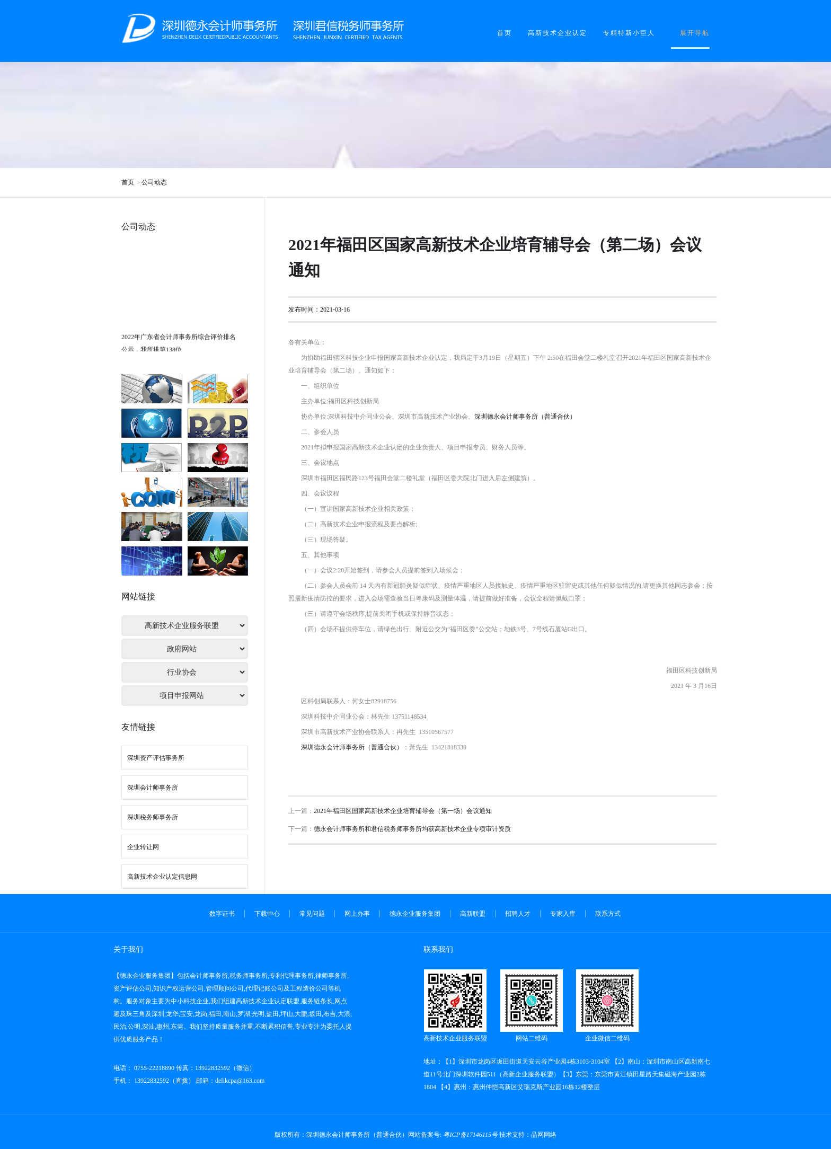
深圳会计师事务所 (152, 787)
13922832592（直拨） (163, 1080)
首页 (504, 33)
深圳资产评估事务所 (155, 758)
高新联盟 (472, 913)
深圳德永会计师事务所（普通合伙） (525, 416)
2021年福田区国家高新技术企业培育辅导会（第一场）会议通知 (403, 811)
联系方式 (608, 913)
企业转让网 (143, 847)
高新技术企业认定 (557, 33)
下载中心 (267, 913)
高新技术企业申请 (191, 1039)
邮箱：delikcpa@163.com (230, 1080)
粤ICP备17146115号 (470, 1134)
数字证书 (222, 913)
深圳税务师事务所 (152, 817)
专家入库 (563, 913)
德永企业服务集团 (415, 913)
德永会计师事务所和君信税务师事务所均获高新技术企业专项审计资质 (412, 829)
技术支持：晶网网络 (527, 1134)
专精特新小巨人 (629, 33)
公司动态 (154, 182)
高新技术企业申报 (243, 1039)
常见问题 (312, 913)
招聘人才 (518, 913)
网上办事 (357, 913)
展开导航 (695, 33)
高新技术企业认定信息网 (162, 876)
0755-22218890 (153, 1068)
